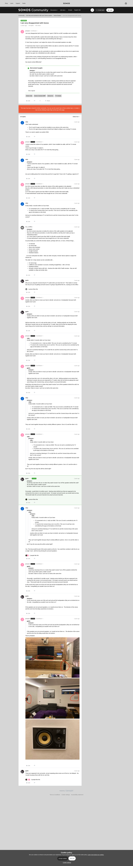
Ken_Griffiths (28, 226)
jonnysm (27, 31)
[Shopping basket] (126, 3)
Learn (11, 3)
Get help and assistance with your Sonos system (39, 15)
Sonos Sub (29, 95)
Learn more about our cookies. (96, 854)
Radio (24, 3)
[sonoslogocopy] (66, 3)
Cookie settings (66, 794)
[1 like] (31, 289)
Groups (70, 10)
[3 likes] (32, 780)
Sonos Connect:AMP (39, 95)
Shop (6, 3)
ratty (26, 122)
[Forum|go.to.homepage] (33, 10)
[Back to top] (129, 792)
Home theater (57, 15)
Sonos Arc (50, 95)
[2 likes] (32, 555)
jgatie (27, 280)
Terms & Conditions (55, 794)
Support (18, 3)
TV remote (58, 95)
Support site (77, 10)
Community (21, 15)
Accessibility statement (77, 794)
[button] (100, 10)
